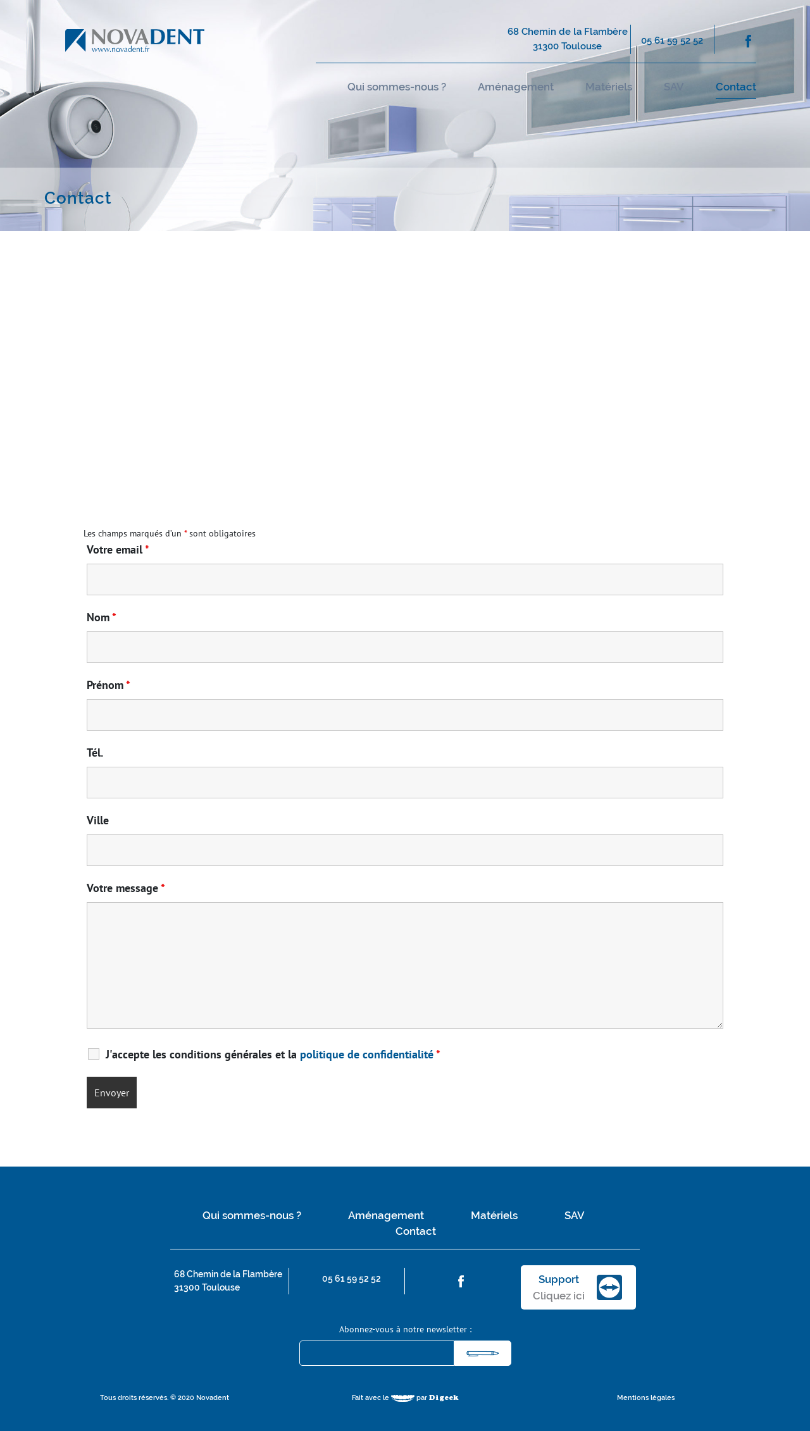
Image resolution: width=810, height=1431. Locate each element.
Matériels (608, 86)
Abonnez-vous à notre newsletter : (405, 1329)
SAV (674, 86)
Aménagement (516, 86)
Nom (101, 617)
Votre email (118, 549)
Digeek (444, 1398)
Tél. (95, 752)
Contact (736, 86)
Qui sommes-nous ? (396, 86)
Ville (98, 820)
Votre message (126, 888)
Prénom (108, 685)
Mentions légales (646, 1397)
